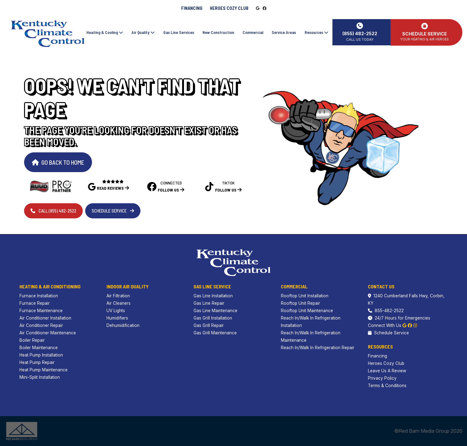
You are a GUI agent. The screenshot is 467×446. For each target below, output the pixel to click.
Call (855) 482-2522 (53, 210)
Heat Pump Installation (41, 355)
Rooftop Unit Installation (304, 295)
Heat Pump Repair (37, 362)
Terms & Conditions (387, 385)
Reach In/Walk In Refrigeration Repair (317, 347)
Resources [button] (316, 32)
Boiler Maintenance (38, 347)
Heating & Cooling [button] (104, 32)
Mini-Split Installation (39, 377)
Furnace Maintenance (41, 310)
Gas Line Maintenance (215, 310)
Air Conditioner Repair (41, 325)
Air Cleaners (118, 303)
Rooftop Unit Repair (300, 303)
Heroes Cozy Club (229, 8)
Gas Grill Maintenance (215, 332)
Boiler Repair (32, 340)
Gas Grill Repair (209, 325)
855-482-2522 (386, 310)
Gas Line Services (178, 32)
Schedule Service (113, 210)
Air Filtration (118, 295)
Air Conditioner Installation (45, 318)
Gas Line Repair (209, 303)
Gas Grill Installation (213, 318)
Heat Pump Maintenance (43, 369)
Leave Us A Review (387, 370)
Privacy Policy (382, 378)
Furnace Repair (34, 303)
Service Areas (284, 32)
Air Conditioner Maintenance (47, 332)
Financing (191, 8)
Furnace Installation (38, 295)
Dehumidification (123, 325)
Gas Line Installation (213, 295)
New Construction (218, 32)
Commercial (253, 32)
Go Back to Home (58, 162)
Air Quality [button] (143, 32)
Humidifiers (117, 318)
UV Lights (115, 310)
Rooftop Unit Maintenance (307, 310)
